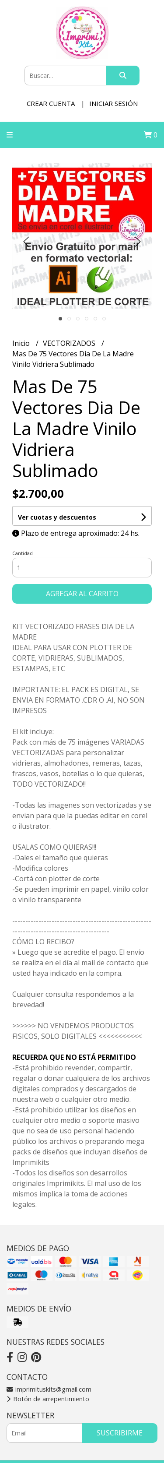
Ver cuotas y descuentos (57, 517)
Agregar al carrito (82, 593)
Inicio (21, 343)
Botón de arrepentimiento (48, 1399)
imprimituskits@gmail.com (49, 1389)
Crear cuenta (51, 103)
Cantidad (22, 553)
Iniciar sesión (113, 103)
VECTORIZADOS (70, 343)
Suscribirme (120, 1433)
